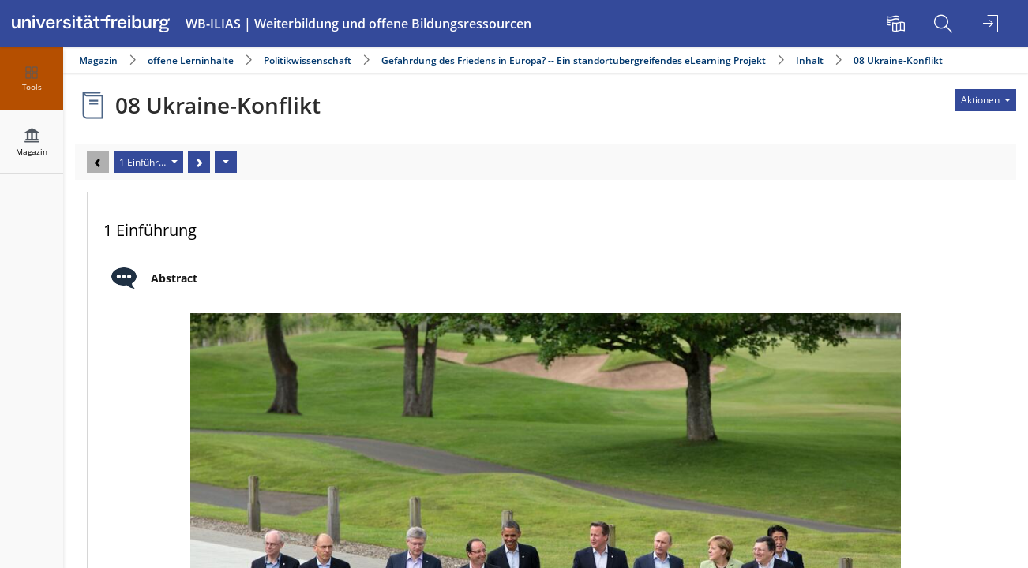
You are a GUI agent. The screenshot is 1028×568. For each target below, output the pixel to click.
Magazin (98, 60)
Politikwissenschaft (307, 60)
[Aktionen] (226, 162)
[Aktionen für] (985, 100)
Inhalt (810, 60)
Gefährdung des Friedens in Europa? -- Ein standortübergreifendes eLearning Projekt (573, 60)
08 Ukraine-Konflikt (898, 60)
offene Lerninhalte (191, 60)
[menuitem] (897, 23)
